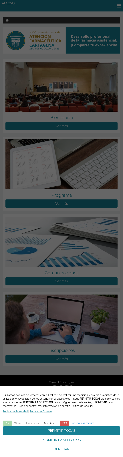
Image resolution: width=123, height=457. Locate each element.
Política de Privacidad (15, 411)
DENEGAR (61, 449)
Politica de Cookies (41, 411)
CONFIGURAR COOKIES (83, 423)
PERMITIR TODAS (61, 430)
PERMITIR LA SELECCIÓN (61, 440)
